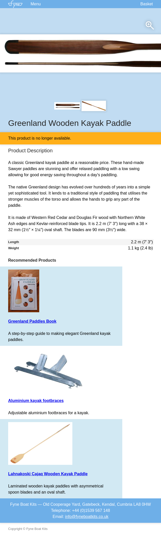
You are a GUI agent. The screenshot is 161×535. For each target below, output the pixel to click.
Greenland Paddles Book (32, 321)
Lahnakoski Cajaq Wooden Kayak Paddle (48, 474)
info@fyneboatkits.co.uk (86, 516)
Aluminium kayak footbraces (36, 400)
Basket (146, 4)
